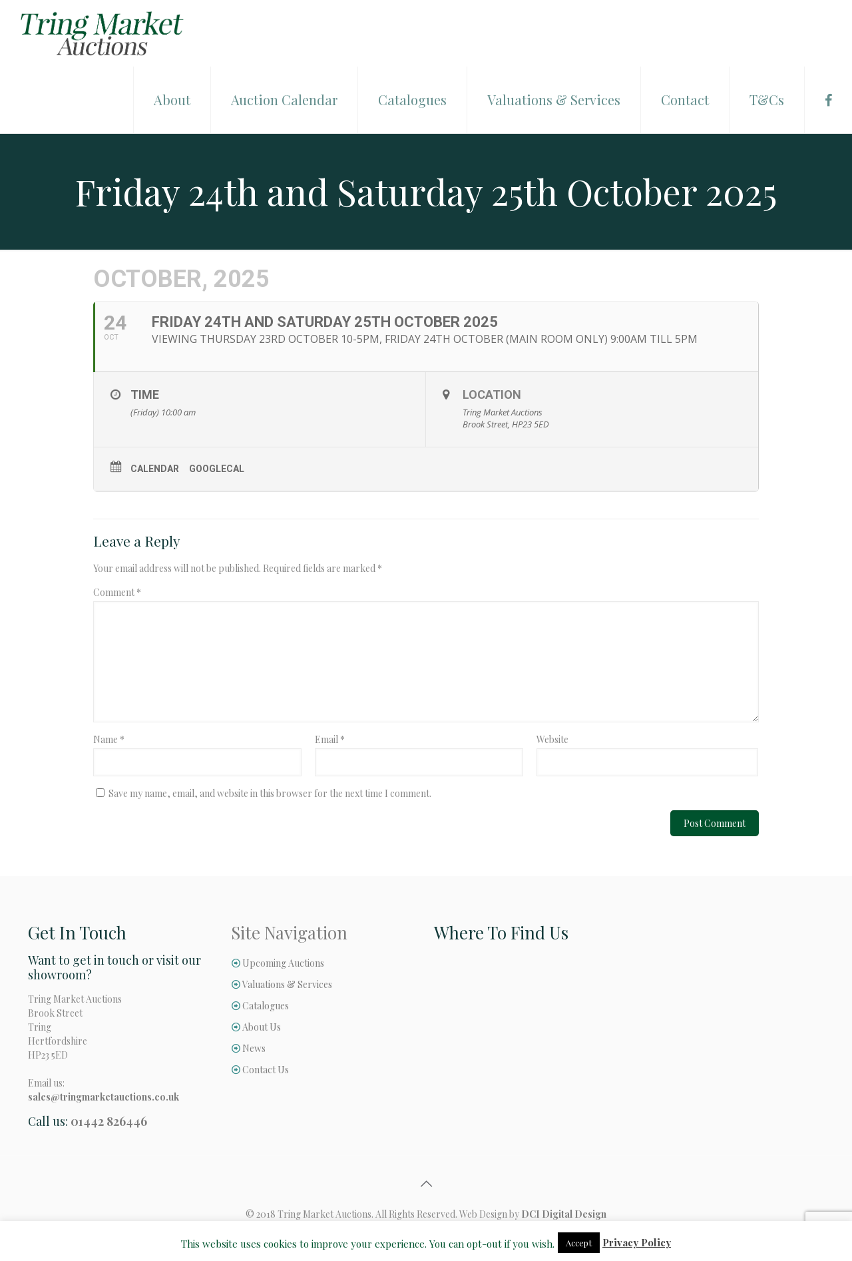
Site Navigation (289, 932)
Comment (117, 592)
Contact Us (265, 1069)
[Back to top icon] (426, 1183)
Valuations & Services (287, 984)
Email (330, 739)
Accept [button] (579, 1242)
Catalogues (265, 1005)
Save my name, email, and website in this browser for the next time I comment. (269, 793)
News (254, 1048)
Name (108, 739)
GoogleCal (216, 468)
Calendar (154, 468)
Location (492, 394)
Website (552, 739)
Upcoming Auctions (283, 963)
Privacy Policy (636, 1242)
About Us (261, 1027)
